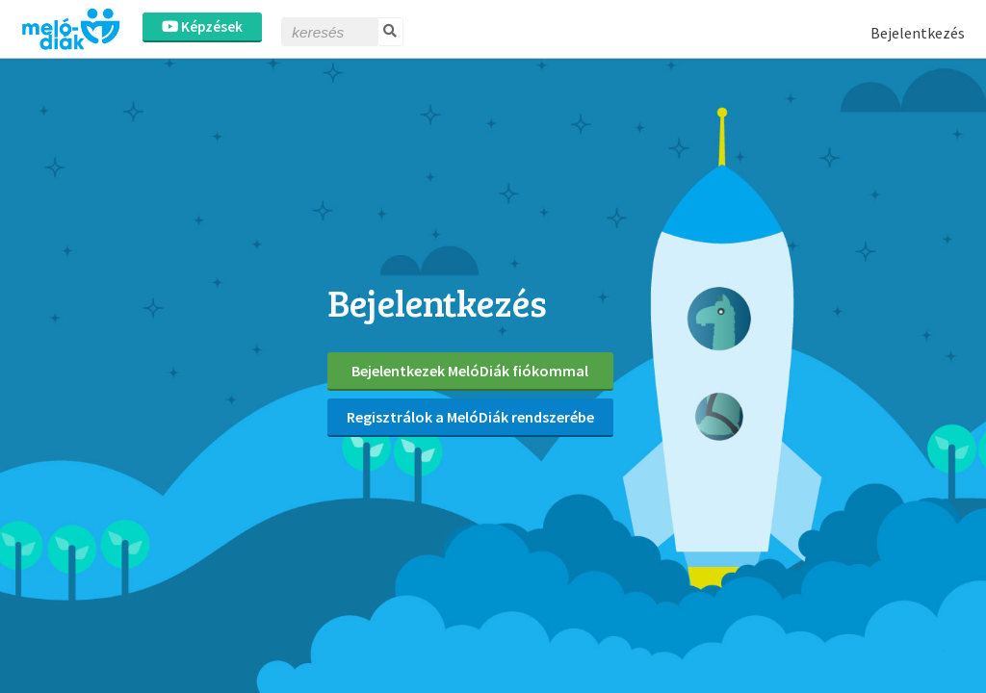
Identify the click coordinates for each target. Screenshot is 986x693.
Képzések (202, 26)
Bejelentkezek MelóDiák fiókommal (469, 370)
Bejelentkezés (917, 32)
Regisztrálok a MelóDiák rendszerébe (470, 416)
